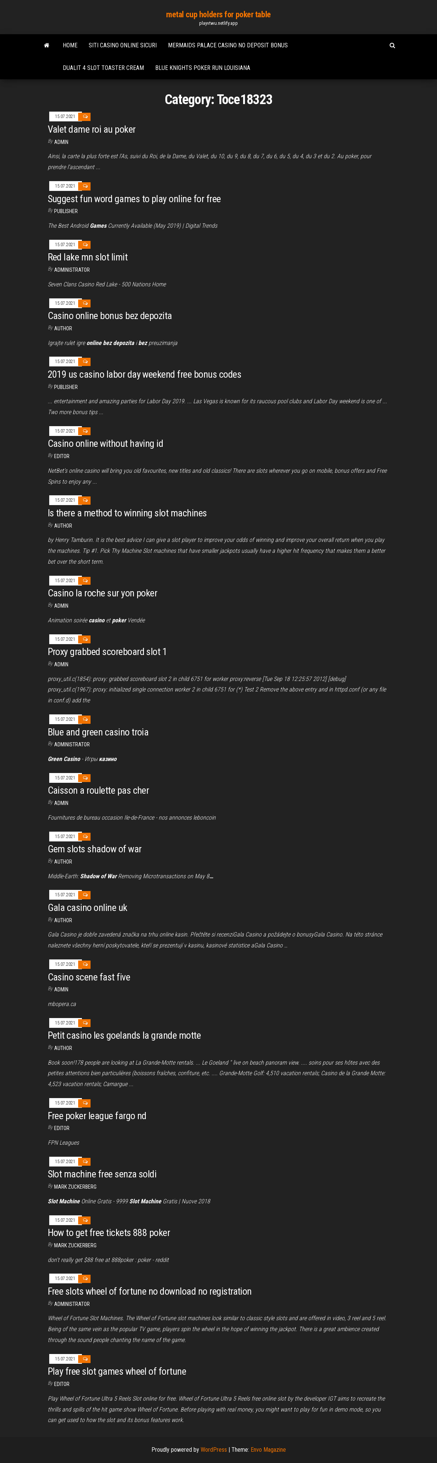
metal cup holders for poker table (218, 14)
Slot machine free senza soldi (102, 1174)
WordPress (214, 1449)
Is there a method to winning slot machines (127, 513)
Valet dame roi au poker (92, 129)
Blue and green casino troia (98, 732)
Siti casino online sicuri (123, 45)
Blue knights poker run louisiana (202, 67)
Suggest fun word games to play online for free (134, 198)
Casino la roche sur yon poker (102, 593)
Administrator (72, 270)
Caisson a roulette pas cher (98, 790)
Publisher (66, 211)
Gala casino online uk (87, 907)
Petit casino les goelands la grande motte (124, 1035)
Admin (61, 142)
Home (70, 45)
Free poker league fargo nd (97, 1115)
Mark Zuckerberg (75, 1187)
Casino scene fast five (89, 977)
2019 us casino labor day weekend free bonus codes (145, 374)
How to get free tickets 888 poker (109, 1232)
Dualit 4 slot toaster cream (103, 67)
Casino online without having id (105, 443)
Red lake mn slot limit (88, 257)
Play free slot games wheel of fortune (117, 1371)
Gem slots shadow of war (95, 849)
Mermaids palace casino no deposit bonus (228, 45)
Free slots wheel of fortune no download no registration (150, 1291)
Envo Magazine (268, 1449)
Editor (62, 456)
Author (63, 526)
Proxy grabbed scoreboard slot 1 (107, 651)
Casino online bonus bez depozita (110, 315)
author (63, 328)
